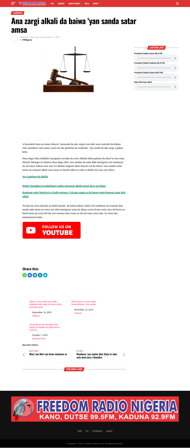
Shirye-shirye (74, 3)
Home (80, 431)
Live (52, 3)
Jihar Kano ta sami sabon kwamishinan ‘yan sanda (88, 293)
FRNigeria (27, 40)
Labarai (61, 3)
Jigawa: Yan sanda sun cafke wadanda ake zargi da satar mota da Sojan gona (45, 294)
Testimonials (97, 431)
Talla (87, 3)
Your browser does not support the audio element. (156, 58)
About (95, 3)
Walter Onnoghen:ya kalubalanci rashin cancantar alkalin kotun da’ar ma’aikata (65, 185)
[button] (24, 275)
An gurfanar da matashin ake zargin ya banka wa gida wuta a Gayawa (44, 327)
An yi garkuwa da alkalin (35, 176)
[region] (74, 118)
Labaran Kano (39, 338)
